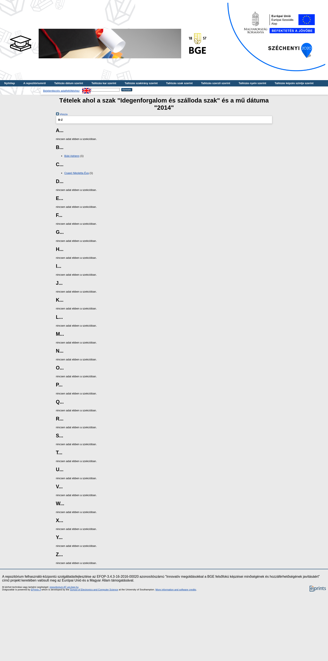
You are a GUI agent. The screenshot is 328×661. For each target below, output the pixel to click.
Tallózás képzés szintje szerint (294, 83)
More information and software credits (175, 589)
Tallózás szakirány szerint (141, 83)
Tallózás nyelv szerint (252, 83)
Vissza (62, 114)
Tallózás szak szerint (179, 83)
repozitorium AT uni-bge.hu (64, 587)
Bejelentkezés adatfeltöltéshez (61, 90)
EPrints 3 (36, 589)
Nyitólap (9, 83)
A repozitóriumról (34, 83)
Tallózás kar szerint (103, 83)
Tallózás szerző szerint (215, 83)
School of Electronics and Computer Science (94, 589)
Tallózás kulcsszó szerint (20, 89)
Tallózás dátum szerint (68, 83)
